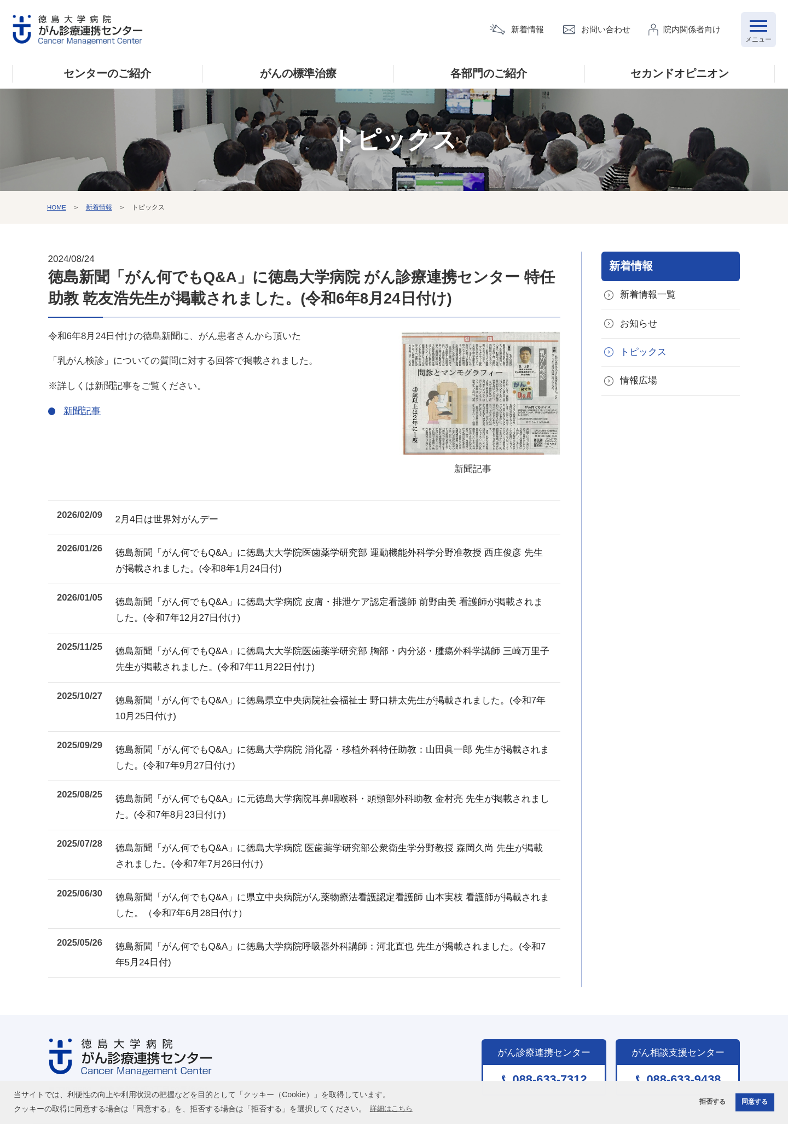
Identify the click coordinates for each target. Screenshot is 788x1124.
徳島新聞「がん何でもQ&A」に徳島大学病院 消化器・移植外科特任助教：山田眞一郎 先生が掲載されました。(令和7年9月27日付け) (339, 735)
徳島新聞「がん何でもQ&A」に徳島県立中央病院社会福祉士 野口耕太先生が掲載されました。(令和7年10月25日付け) (340, 690)
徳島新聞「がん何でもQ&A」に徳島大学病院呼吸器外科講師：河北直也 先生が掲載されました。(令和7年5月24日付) (340, 916)
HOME (57, 209)
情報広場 (638, 386)
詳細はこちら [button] (393, 1107)
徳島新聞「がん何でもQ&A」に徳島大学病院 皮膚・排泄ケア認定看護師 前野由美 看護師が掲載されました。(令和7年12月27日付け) (341, 600)
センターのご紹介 (107, 76)
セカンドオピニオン (679, 76)
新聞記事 (472, 405)
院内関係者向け (692, 30)
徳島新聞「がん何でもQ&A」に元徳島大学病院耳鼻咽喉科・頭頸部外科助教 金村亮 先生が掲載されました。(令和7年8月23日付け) (339, 780)
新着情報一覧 (648, 298)
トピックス (643, 356)
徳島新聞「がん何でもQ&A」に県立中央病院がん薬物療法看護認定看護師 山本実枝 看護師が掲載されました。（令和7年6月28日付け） (339, 871)
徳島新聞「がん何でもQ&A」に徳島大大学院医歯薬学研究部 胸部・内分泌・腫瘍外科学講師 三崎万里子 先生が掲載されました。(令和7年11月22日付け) (339, 645)
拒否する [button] (708, 1101)
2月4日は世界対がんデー (183, 517)
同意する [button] (753, 1101)
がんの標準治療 (298, 76)
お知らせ (638, 327)
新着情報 (528, 30)
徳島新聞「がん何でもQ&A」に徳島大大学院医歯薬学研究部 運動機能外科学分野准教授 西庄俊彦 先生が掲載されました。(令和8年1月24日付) (341, 554)
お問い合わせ (606, 30)
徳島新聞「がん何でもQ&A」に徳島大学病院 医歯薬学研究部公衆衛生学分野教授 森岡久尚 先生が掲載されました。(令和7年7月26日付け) (341, 826)
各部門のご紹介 (488, 76)
